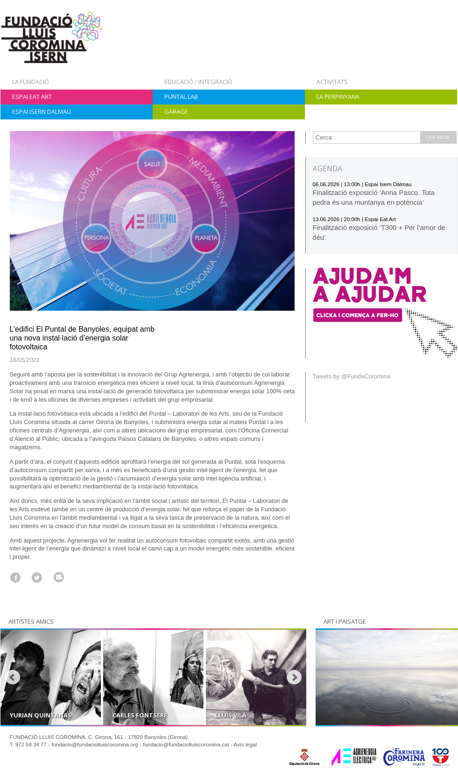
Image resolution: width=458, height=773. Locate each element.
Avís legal (245, 744)
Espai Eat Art (32, 96)
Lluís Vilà (231, 715)
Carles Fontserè (140, 715)
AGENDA (327, 168)
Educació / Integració (198, 81)
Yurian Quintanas (40, 715)
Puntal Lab (181, 96)
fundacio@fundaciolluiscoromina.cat (186, 744)
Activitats (332, 81)
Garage (176, 111)
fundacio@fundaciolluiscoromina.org (94, 744)
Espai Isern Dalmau (41, 111)
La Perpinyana (338, 96)
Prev (12, 677)
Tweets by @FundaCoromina (351, 376)
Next (294, 677)
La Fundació (30, 81)
